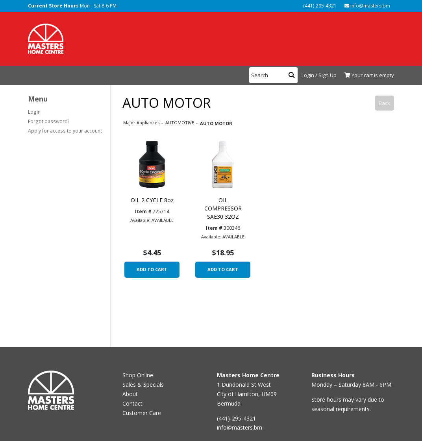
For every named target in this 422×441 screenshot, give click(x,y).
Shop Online (137, 375)
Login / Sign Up (319, 75)
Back (384, 103)
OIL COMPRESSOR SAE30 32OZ (223, 208)
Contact (132, 403)
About (130, 394)
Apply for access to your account (65, 130)
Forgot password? (49, 121)
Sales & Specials (143, 384)
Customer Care (141, 413)
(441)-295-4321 (319, 5)
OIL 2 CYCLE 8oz (152, 200)
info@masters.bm (367, 5)
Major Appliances (142, 122)
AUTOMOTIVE (180, 122)
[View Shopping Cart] (367, 75)
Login (34, 112)
